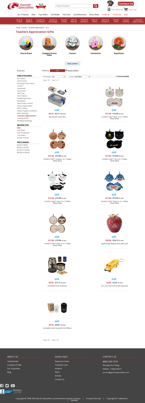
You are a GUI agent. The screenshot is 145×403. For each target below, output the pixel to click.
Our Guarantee (13, 368)
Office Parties (22, 108)
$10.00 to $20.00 (23, 150)
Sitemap (74, 400)
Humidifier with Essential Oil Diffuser (57, 328)
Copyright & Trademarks (117, 398)
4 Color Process (23, 138)
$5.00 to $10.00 (23, 147)
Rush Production (23, 133)
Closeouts (117, 14)
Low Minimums (79, 14)
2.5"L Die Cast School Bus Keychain (114, 286)
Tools (116, 21)
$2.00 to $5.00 (22, 145)
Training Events (23, 118)
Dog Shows (21, 91)
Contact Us (125, 3)
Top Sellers (43, 14)
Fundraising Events (24, 98)
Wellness (84, 21)
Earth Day (20, 93)
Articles (58, 376)
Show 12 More (72, 63)
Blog (9, 372)
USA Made (55, 14)
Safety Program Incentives (27, 111)
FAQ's (57, 372)
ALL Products (23, 14)
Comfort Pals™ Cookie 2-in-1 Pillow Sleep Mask (57, 160)
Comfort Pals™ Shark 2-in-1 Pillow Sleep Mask (114, 202)
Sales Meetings (22, 113)
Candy (64, 21)
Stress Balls (94, 14)
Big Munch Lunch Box (57, 117)
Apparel (29, 21)
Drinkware (40, 21)
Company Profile (14, 365)
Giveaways (53, 21)
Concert (20, 86)
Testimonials (12, 361)
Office (95, 21)
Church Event (22, 81)
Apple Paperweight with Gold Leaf (114, 244)
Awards (74, 21)
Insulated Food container (57, 286)
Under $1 (106, 14)
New (33, 14)
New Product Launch (25, 103)
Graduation (21, 101)
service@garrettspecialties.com (116, 372)
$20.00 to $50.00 (23, 152)
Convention (21, 88)
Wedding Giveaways (24, 121)
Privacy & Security (93, 398)
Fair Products (22, 96)
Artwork (58, 368)
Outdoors (105, 21)
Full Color (66, 14)
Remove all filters (72, 70)
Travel (19, 21)
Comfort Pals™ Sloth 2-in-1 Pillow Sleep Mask (57, 244)
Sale (126, 14)
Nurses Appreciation (24, 106)
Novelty (125, 21)
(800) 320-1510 (110, 361)
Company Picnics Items (25, 83)
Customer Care (61, 365)
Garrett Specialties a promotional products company (58, 398)
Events (24, 28)
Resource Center (62, 361)
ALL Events (21, 78)
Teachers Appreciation (36, 28)
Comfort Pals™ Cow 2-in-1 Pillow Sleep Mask (57, 202)
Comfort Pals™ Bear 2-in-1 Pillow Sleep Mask (115, 117)
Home (18, 28)
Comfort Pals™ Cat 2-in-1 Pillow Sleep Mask (114, 160)
